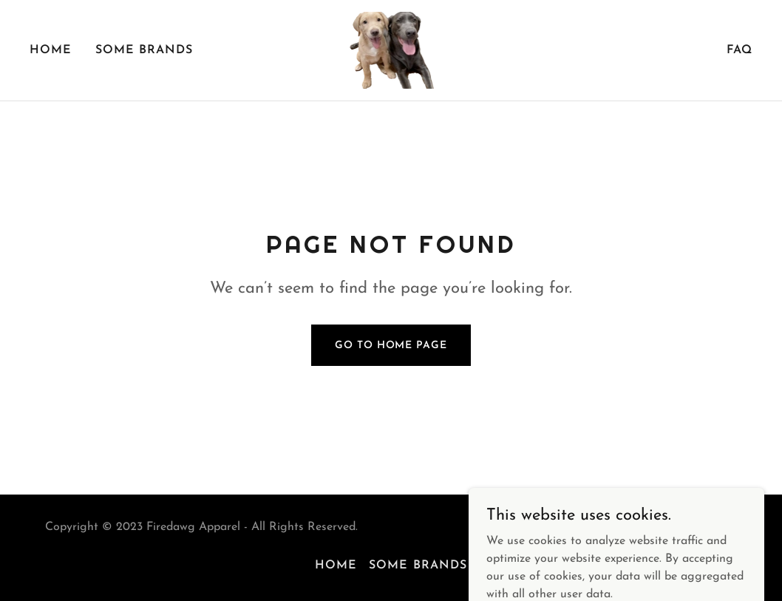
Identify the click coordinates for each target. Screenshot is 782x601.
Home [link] (51, 50)
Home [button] (336, 565)
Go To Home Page (390, 345)
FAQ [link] (739, 50)
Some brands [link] (144, 50)
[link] (391, 49)
